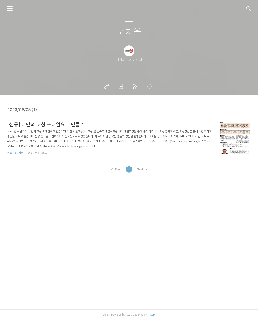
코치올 (129, 32)
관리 (150, 86)
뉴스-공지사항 (15, 153)
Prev (116, 169)
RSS (136, 86)
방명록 (122, 86)
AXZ (128, 314)
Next (142, 169)
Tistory (151, 314)
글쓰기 (107, 86)
